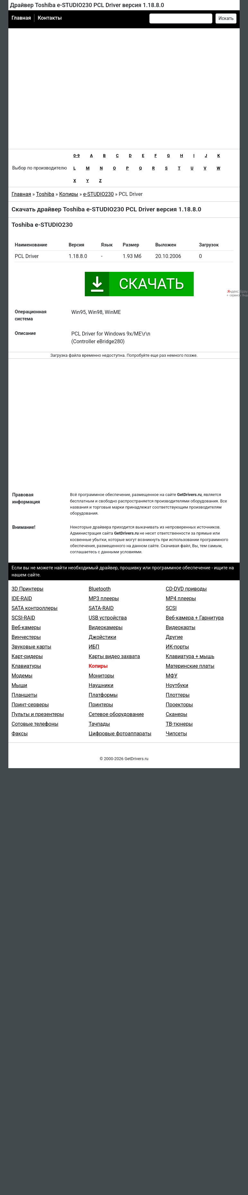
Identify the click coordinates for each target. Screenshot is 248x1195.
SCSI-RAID (23, 618)
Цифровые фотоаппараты (120, 734)
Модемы (22, 676)
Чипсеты (176, 734)
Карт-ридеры (27, 656)
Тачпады (99, 724)
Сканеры (176, 714)
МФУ (171, 676)
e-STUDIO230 (98, 194)
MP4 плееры (181, 598)
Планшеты (24, 695)
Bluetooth (100, 589)
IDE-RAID (22, 598)
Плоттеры (178, 695)
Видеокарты (180, 627)
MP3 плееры (104, 598)
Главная (21, 18)
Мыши (19, 685)
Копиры (68, 194)
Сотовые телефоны (35, 724)
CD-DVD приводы (186, 589)
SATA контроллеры (35, 608)
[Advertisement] (68, 88)
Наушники (101, 685)
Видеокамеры (106, 627)
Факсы (20, 734)
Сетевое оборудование (116, 714)
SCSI (171, 608)
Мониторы (101, 676)
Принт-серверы (30, 705)
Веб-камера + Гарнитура (195, 618)
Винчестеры (26, 637)
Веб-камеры (26, 627)
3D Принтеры (27, 589)
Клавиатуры (26, 666)
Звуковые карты (31, 647)
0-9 (76, 155)
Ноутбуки (177, 685)
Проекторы (179, 705)
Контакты (50, 18)
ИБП (94, 647)
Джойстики (102, 637)
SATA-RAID (101, 608)
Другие (174, 637)
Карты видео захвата (114, 656)
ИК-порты (177, 647)
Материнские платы (190, 666)
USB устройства (108, 618)
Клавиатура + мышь (190, 656)
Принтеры (101, 705)
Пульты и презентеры (38, 714)
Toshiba (45, 194)
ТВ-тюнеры (179, 724)
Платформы (103, 695)
